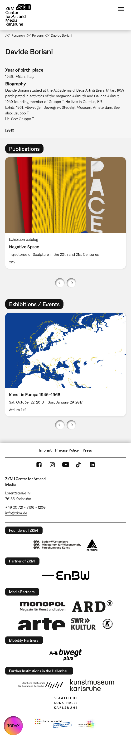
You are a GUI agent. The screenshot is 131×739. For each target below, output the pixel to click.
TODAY (13, 726)
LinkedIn (92, 464)
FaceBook (39, 464)
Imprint (45, 450)
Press (87, 450)
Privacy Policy (67, 450)
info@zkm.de (16, 513)
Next (71, 283)
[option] (65, 213)
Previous (60, 283)
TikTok (79, 464)
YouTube (65, 464)
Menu (121, 9)
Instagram (52, 464)
